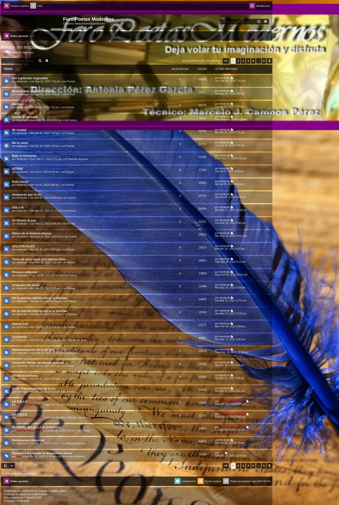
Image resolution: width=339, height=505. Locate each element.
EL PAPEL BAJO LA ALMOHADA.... (38, 427)
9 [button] (264, 60)
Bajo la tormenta (24, 156)
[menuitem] (36, 6)
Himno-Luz (20, 324)
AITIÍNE (17, 168)
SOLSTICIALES (23, 246)
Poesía (71, 81)
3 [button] (243, 60)
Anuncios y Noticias (73, 456)
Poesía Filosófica (76, 443)
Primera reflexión (24, 272)
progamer (14, 497)
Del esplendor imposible (30, 78)
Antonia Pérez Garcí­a (29, 404)
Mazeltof (31, 497)
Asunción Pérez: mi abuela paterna (38, 362)
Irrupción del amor (25, 285)
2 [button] (238, 60)
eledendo (21, 81)
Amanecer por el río (26, 194)
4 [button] (248, 60)
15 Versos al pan (24, 220)
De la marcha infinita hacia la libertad (39, 298)
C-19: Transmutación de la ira (33, 388)
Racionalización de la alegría (33, 349)
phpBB (25, 491)
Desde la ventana (24, 117)
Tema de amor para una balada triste (39, 259)
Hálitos (17, 104)
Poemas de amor (78, 159)
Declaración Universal (28, 440)
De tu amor (20, 143)
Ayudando (19, 337)
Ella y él (18, 207)
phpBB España (39, 494)
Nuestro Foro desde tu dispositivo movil (41, 453)
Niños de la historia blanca (31, 233)
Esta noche (20, 181)
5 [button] (253, 60)
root (18, 456)
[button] (226, 61)
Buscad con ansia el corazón (33, 91)
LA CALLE (19, 401)
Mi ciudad (19, 130)
